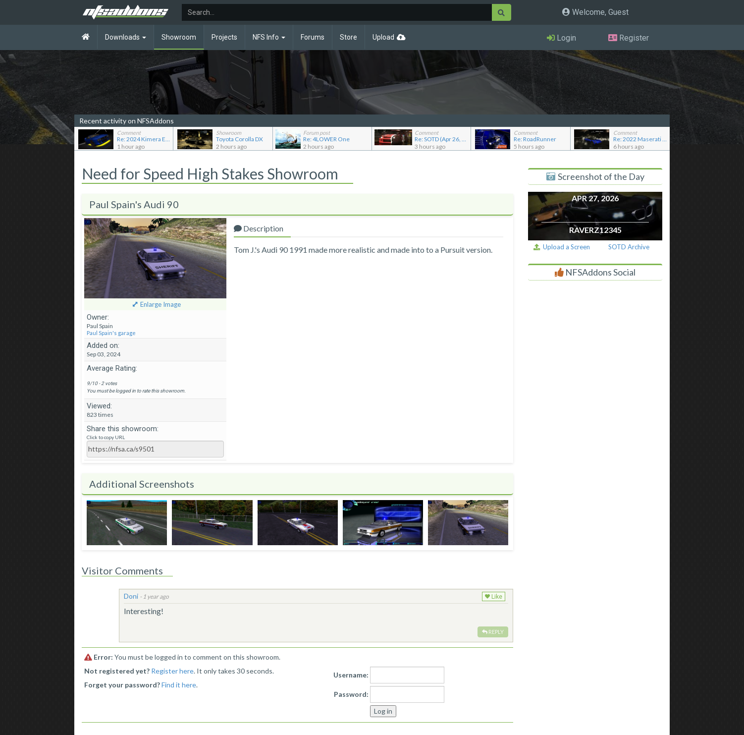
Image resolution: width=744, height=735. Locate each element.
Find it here (178, 684)
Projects (224, 37)
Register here (172, 671)
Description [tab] (258, 228)
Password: (351, 694)
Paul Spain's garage (111, 333)
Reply (493, 631)
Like (493, 596)
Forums (312, 37)
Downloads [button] (125, 37)
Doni (131, 596)
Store (348, 37)
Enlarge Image (160, 304)
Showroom (178, 37)
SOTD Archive (628, 247)
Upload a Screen (561, 247)
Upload (383, 37)
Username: (351, 675)
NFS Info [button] (269, 37)
